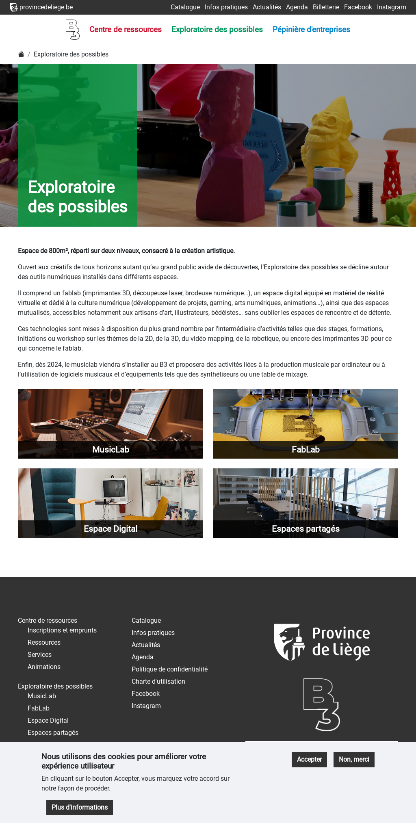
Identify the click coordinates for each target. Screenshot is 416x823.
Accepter (309, 759)
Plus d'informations (80, 807)
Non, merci (354, 759)
